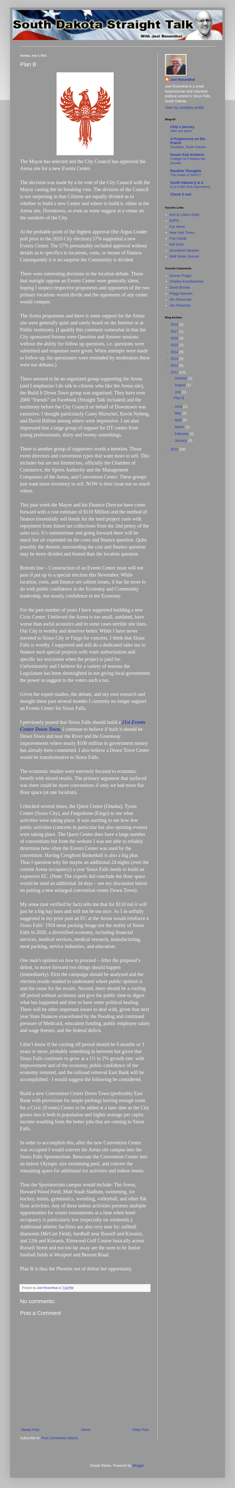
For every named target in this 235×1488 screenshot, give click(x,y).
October (181, 378)
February (182, 434)
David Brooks (180, 287)
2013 (174, 359)
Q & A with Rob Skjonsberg (190, 187)
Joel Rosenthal (182, 80)
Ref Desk (177, 244)
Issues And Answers (187, 155)
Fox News (177, 227)
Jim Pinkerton (180, 305)
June (178, 406)
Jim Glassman (181, 299)
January (181, 440)
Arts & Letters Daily (185, 215)
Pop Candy (178, 238)
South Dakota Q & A (187, 183)
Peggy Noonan (181, 293)
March (179, 427)
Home (85, 1430)
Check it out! (181, 194)
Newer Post (30, 1430)
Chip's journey (182, 127)
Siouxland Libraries (184, 250)
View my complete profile (184, 108)
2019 (174, 324)
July (178, 392)
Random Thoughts (185, 171)
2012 (174, 365)
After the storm (181, 131)
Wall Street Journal (184, 256)
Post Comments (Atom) (60, 1438)
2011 (174, 372)
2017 (174, 331)
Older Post (140, 1430)
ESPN (174, 221)
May (178, 413)
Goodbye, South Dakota (188, 147)
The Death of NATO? (185, 175)
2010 (174, 449)
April (178, 420)
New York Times (182, 233)
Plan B (179, 398)
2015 (174, 345)
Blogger (138, 1465)
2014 (174, 352)
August (180, 385)
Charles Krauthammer (187, 281)
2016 (174, 338)
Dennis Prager (181, 276)
